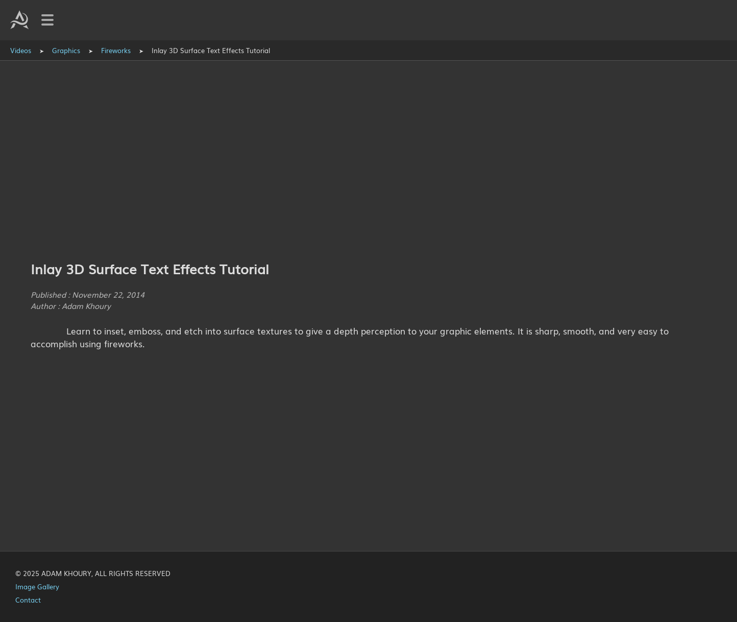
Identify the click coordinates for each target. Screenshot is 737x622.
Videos (20, 50)
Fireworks (116, 50)
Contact (28, 600)
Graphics (66, 50)
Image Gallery (37, 586)
